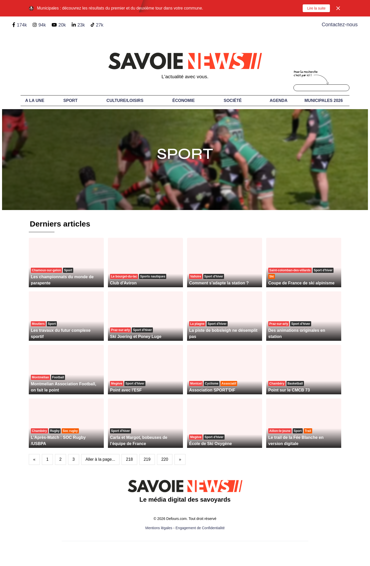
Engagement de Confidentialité (200, 528)
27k (99, 25)
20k (62, 25)
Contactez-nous (340, 24)
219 (147, 459)
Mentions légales (158, 528)
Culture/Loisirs (124, 100)
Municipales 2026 (323, 100)
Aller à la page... (100, 459)
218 (129, 459)
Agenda (278, 100)
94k (42, 25)
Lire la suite (316, 8)
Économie (183, 100)
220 (164, 459)
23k (81, 25)
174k (22, 25)
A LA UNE (34, 100)
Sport (70, 100)
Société (233, 100)
